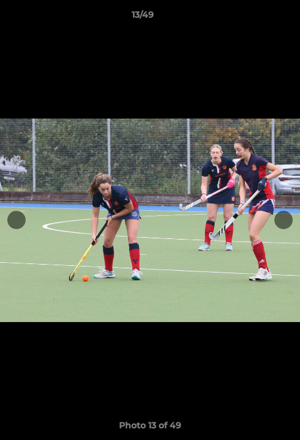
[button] (256, 17)
